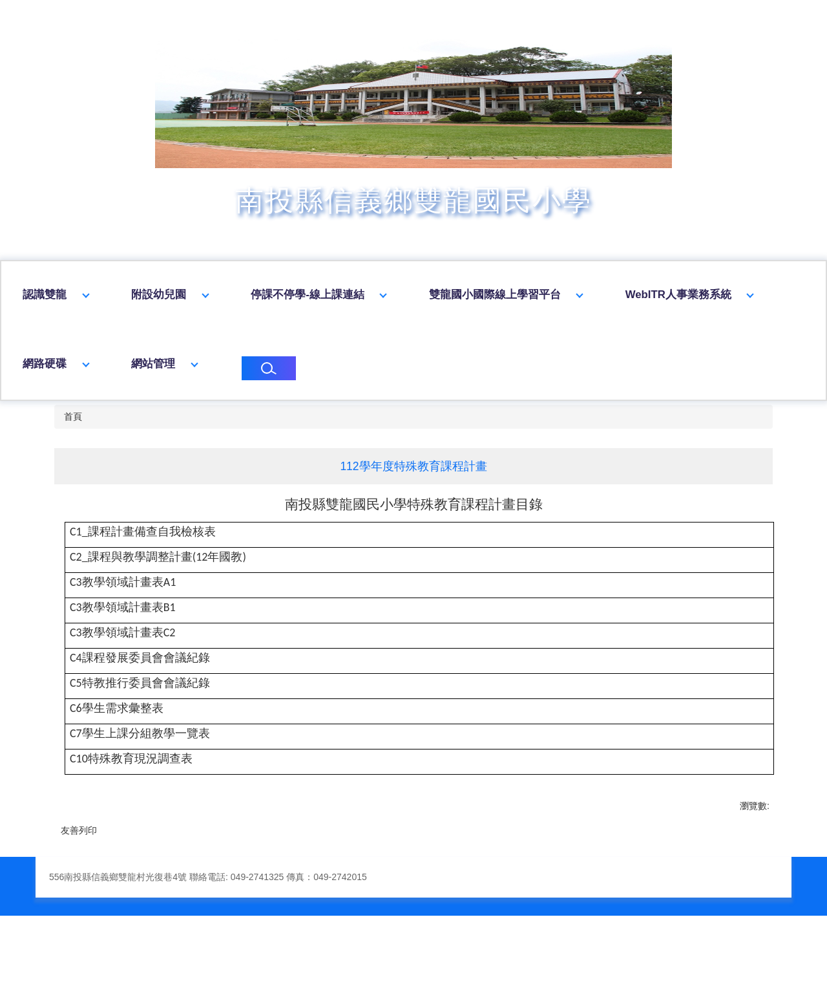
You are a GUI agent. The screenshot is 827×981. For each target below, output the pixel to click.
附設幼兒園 (256, 294)
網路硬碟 (215, 364)
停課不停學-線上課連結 (405, 294)
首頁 (73, 416)
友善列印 (79, 830)
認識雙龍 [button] (142, 294)
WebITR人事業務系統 (76, 364)
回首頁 (39, 294)
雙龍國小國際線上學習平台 (592, 294)
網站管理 (324, 364)
